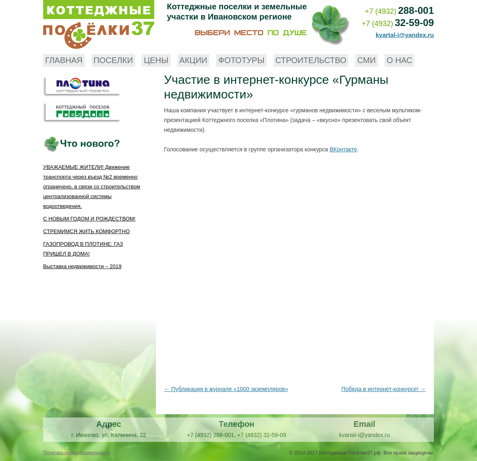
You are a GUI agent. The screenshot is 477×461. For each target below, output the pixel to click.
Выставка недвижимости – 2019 (82, 266)
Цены (156, 60)
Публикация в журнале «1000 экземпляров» (226, 389)
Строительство (311, 60)
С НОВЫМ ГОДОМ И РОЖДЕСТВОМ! (89, 219)
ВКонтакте (343, 149)
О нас (399, 60)
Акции (193, 60)
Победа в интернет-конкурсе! (383, 389)
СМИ (366, 60)
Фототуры (241, 60)
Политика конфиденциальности (76, 452)
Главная (64, 60)
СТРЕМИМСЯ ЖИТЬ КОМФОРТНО (86, 231)
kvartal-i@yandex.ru (405, 34)
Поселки (113, 60)
